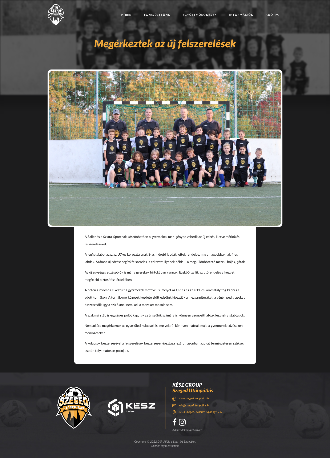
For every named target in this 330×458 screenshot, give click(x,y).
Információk (241, 15)
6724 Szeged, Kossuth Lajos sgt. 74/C (201, 412)
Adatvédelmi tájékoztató (187, 430)
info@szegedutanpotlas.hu (194, 405)
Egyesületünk (157, 15)
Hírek (126, 15)
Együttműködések (200, 15)
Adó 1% (272, 15)
